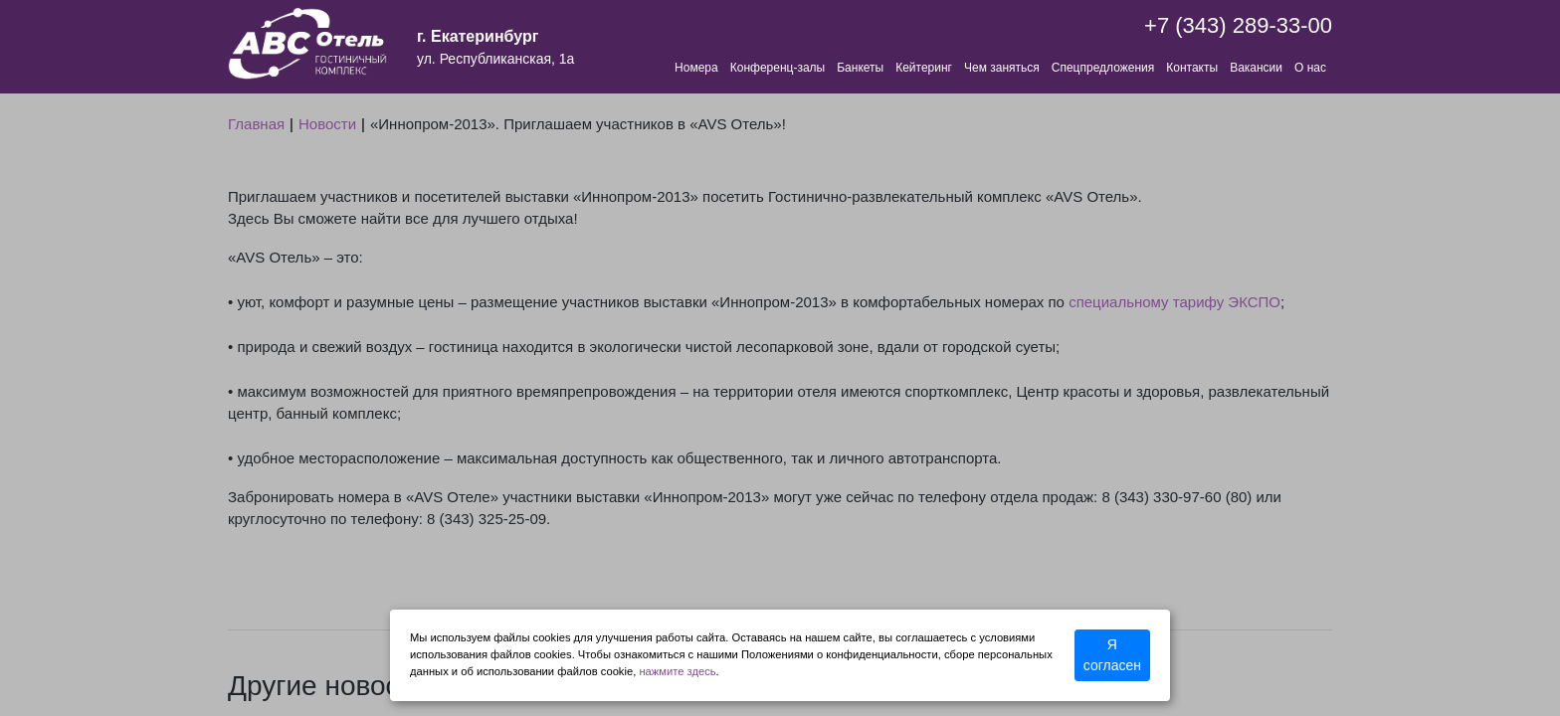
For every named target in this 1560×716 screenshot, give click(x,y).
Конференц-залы (777, 68)
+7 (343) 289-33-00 (1238, 25)
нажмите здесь (677, 671)
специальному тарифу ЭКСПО (1174, 301)
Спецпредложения (1103, 68)
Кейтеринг (923, 68)
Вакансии (1256, 68)
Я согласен (1112, 654)
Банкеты (860, 68)
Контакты (1192, 68)
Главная (256, 123)
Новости (327, 123)
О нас (1310, 68)
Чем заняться (1002, 68)
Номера (696, 68)
